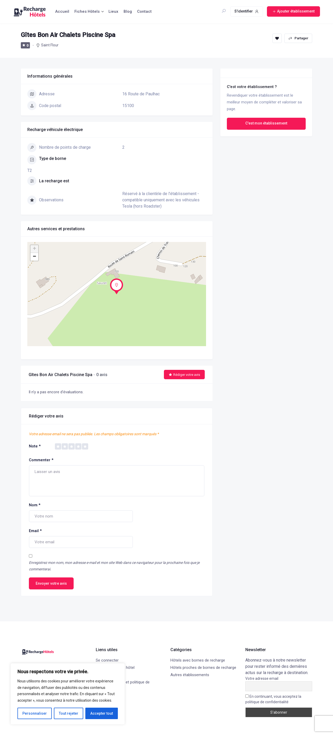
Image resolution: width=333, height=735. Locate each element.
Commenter (41, 460)
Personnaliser (34, 713)
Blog (128, 11)
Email (35, 530)
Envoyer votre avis (51, 583)
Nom (34, 505)
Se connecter (107, 660)
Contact (144, 11)
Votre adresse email (261, 678)
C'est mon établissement (266, 123)
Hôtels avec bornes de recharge (197, 660)
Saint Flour (50, 45)
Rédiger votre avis (184, 375)
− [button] (34, 257)
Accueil (62, 11)
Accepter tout (101, 713)
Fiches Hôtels (87, 11)
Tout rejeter (68, 713)
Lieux (113, 11)
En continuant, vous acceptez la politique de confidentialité (273, 699)
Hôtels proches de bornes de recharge (203, 667)
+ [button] (34, 249)
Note (35, 446)
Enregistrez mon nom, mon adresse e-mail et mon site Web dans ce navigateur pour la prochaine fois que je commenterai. (114, 565)
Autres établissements (189, 674)
